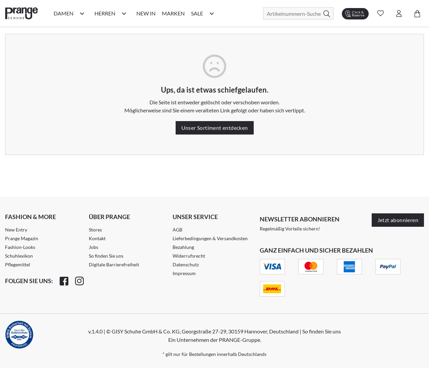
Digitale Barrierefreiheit (114, 264)
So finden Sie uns (106, 256)
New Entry (16, 229)
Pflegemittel (17, 264)
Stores (95, 229)
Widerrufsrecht (189, 256)
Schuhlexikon (19, 256)
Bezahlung (183, 247)
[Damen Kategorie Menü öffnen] (82, 13)
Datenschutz (186, 264)
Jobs (93, 247)
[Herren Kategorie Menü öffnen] (124, 13)
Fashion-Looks (20, 247)
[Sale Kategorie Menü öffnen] (212, 13)
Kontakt (97, 238)
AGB (177, 229)
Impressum (184, 273)
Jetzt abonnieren (397, 220)
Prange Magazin (21, 238)
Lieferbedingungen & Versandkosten (210, 238)
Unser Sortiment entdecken (214, 127)
